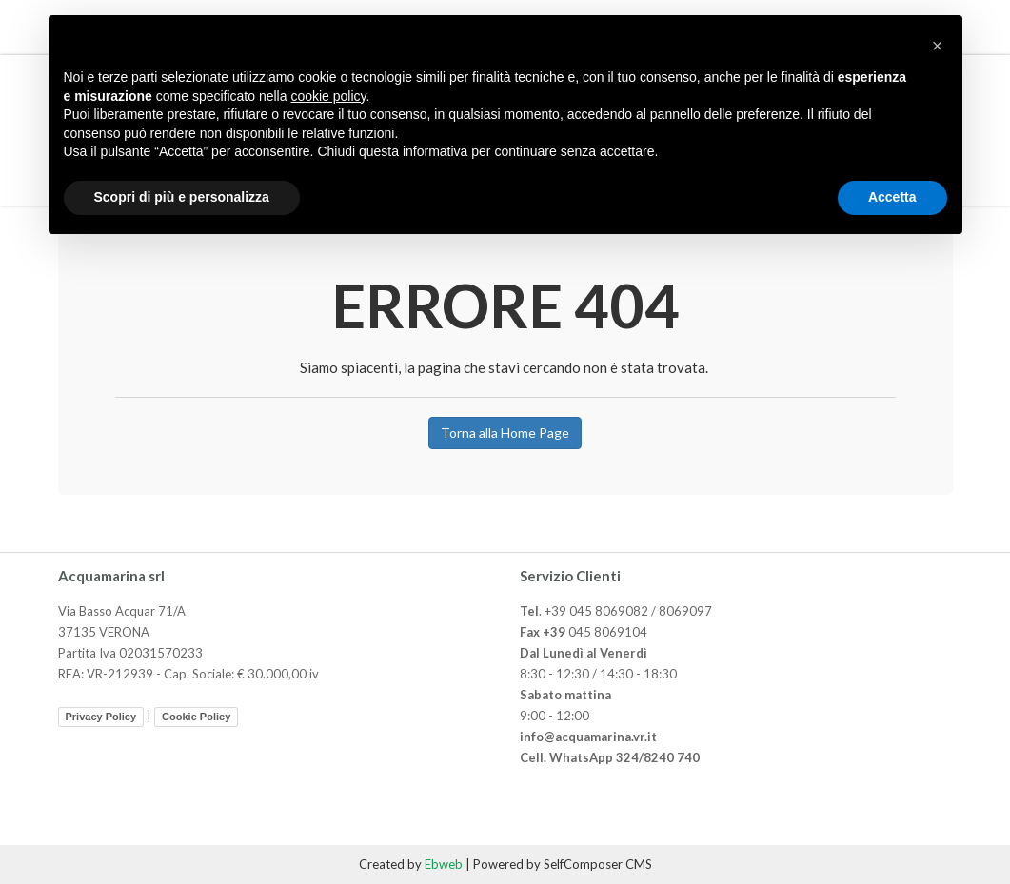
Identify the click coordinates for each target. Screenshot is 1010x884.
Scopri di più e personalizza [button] (181, 197)
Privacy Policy (101, 716)
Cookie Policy (196, 716)
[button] (937, 45)
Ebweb (444, 864)
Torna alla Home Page (505, 432)
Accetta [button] (892, 197)
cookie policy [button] (328, 96)
